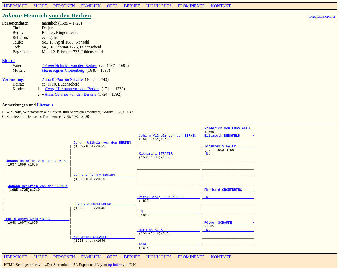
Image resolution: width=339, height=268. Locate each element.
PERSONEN (64, 6)
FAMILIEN (91, 6)
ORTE (112, 6)
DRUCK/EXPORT (322, 17)
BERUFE (132, 6)
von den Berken (70, 15)
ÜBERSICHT (15, 6)
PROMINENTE (191, 6)
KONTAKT (221, 6)
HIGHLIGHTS (159, 6)
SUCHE (40, 6)
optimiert (115, 263)
